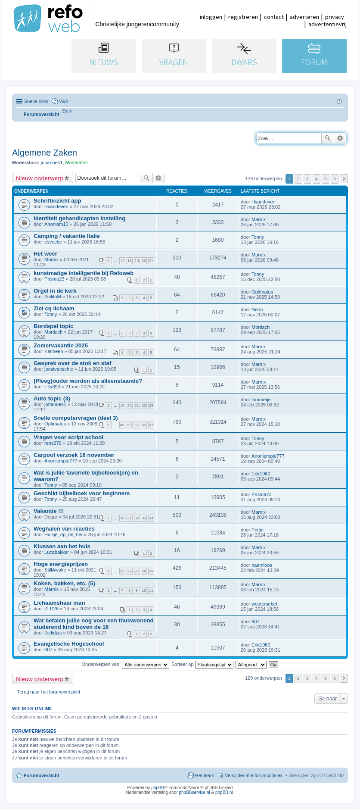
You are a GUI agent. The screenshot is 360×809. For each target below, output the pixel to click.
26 (129, 571)
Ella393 (52, 386)
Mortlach (53, 331)
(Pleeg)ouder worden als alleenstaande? (88, 381)
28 (144, 571)
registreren (243, 17)
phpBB (157, 787)
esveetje (53, 241)
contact (274, 17)
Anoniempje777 (60, 460)
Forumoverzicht (41, 775)
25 (122, 571)
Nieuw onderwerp (39, 178)
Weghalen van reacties (64, 528)
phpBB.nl (224, 792)
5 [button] (325, 178)
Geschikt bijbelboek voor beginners (82, 493)
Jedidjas (53, 632)
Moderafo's (77, 162)
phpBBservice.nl (194, 792)
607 (255, 621)
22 (144, 405)
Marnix (258, 219)
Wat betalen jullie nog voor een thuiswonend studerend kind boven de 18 (94, 623)
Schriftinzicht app (57, 200)
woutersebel (264, 603)
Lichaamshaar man (59, 603)
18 (129, 261)
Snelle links (36, 101)
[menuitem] (67, 111)
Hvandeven (56, 206)
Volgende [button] (344, 178)
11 (151, 590)
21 (151, 261)
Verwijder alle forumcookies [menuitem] (253, 775)
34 (151, 518)
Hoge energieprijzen (61, 564)
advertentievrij (327, 24)
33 (144, 518)
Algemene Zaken (44, 152)
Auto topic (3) (52, 398)
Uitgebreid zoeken (340, 138)
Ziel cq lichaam (54, 308)
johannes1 (52, 162)
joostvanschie (58, 369)
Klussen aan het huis (62, 546)
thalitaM (52, 296)
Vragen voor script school (68, 437)
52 (144, 425)
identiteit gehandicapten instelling (79, 218)
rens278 (53, 443)
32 (137, 518)
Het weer (45, 253)
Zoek (327, 138)
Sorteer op (202, 664)
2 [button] (298, 178)
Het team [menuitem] (204, 775)
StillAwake (55, 569)
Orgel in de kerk (55, 290)
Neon (257, 309)
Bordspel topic (53, 326)
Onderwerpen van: (126, 664)
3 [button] (307, 178)
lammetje (261, 399)
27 (137, 571)
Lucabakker (56, 552)
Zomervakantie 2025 (61, 345)
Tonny (257, 237)
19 (137, 261)
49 (122, 425)
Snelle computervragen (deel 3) (76, 418)
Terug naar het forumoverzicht (48, 691)
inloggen (211, 17)
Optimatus (262, 291)
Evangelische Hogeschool (69, 643)
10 (144, 590)
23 (151, 405)
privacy (334, 17)
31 (129, 518)
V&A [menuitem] (63, 101)
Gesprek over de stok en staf (72, 363)
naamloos (261, 565)
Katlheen (53, 351)
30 (122, 518)
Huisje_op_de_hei (63, 534)
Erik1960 (260, 473)
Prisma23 (54, 278)
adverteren (304, 17)
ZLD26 (51, 608)
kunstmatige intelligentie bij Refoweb (83, 273)
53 (151, 425)
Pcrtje (257, 529)
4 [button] (316, 178)
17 (122, 261)
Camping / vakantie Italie (67, 236)
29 (151, 571)
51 (137, 425)
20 (144, 261)
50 (129, 425)
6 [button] (334, 178)
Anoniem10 (56, 224)
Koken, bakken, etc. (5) (64, 583)
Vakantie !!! (49, 511)
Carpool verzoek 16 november (74, 455)
